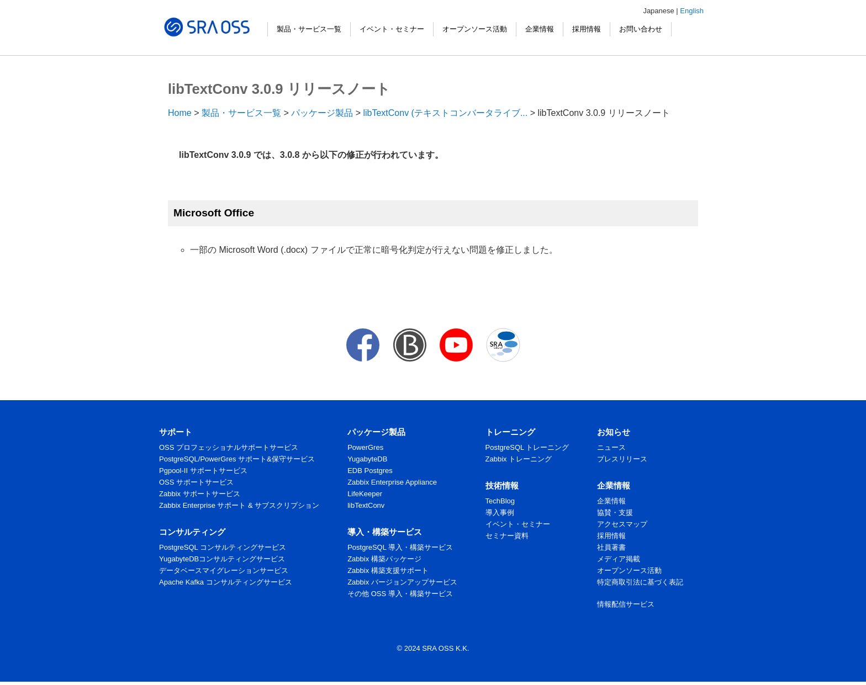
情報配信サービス (625, 604)
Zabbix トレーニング (518, 459)
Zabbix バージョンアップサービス (402, 582)
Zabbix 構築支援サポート (388, 570)
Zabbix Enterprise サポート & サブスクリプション (239, 505)
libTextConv (365, 505)
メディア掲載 (618, 559)
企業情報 (539, 29)
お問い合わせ (640, 29)
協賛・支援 (615, 512)
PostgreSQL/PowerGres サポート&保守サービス (237, 459)
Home (180, 113)
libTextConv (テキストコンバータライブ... (445, 113)
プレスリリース (622, 459)
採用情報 (586, 29)
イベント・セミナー (392, 29)
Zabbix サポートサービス (199, 494)
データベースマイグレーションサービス (223, 570)
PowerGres (365, 447)
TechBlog (500, 501)
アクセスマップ (622, 524)
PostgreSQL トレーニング (527, 447)
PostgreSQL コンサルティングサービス (222, 547)
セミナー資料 (507, 536)
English (692, 11)
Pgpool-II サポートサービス (203, 470)
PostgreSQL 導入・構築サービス (400, 547)
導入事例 (499, 512)
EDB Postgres (370, 470)
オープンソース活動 (474, 29)
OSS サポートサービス (196, 482)
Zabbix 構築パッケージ (384, 559)
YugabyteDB (367, 459)
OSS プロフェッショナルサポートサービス (228, 447)
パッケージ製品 (322, 113)
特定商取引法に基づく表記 (640, 582)
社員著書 (611, 547)
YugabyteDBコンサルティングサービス (222, 559)
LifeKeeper (364, 494)
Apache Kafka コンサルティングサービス (225, 582)
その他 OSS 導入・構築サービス (400, 594)
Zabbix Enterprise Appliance (392, 482)
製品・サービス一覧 (309, 29)
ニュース (611, 447)
